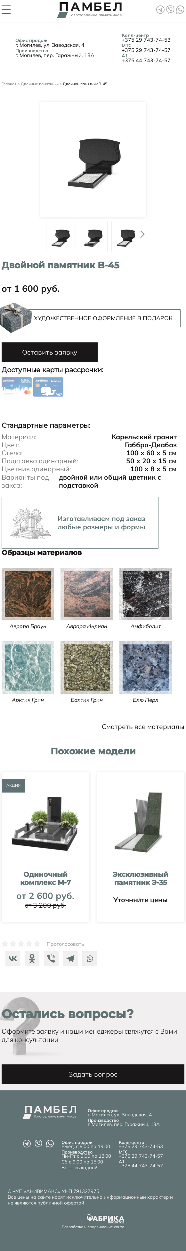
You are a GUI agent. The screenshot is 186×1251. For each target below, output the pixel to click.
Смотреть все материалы (143, 727)
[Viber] (50, 958)
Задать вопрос (93, 1074)
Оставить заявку (49, 352)
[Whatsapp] (88, 958)
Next (140, 232)
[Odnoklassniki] (30, 958)
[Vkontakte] (11, 958)
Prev (56, 232)
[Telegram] (69, 958)
